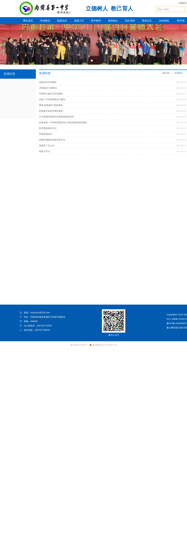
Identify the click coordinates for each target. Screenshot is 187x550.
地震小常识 (44, 151)
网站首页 (166, 73)
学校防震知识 (45, 134)
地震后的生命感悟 (47, 82)
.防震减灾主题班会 (48, 88)
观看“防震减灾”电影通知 (51, 105)
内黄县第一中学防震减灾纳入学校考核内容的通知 (63, 122)
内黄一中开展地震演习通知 (52, 99)
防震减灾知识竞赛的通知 (51, 111)
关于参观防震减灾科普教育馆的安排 (56, 117)
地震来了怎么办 (46, 145)
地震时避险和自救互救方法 (52, 140)
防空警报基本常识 (47, 128)
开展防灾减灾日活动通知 (51, 94)
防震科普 (178, 73)
